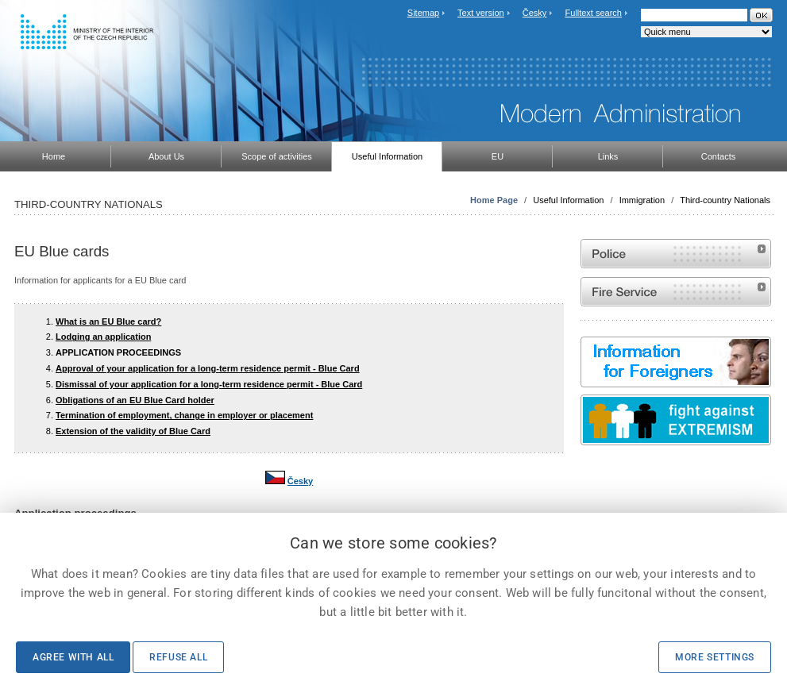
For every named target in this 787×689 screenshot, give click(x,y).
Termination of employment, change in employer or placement (184, 415)
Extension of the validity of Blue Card (133, 431)
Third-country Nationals (725, 200)
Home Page (494, 200)
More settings (714, 657)
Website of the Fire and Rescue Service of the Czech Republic (676, 291)
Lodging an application (103, 336)
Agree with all (73, 657)
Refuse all (178, 657)
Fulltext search (593, 12)
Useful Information (568, 200)
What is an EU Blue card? (108, 321)
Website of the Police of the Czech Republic (676, 253)
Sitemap (423, 12)
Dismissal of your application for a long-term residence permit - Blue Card (209, 384)
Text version (480, 12)
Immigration (642, 200)
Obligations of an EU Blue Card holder (135, 400)
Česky (535, 12)
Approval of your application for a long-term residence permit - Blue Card (208, 368)
